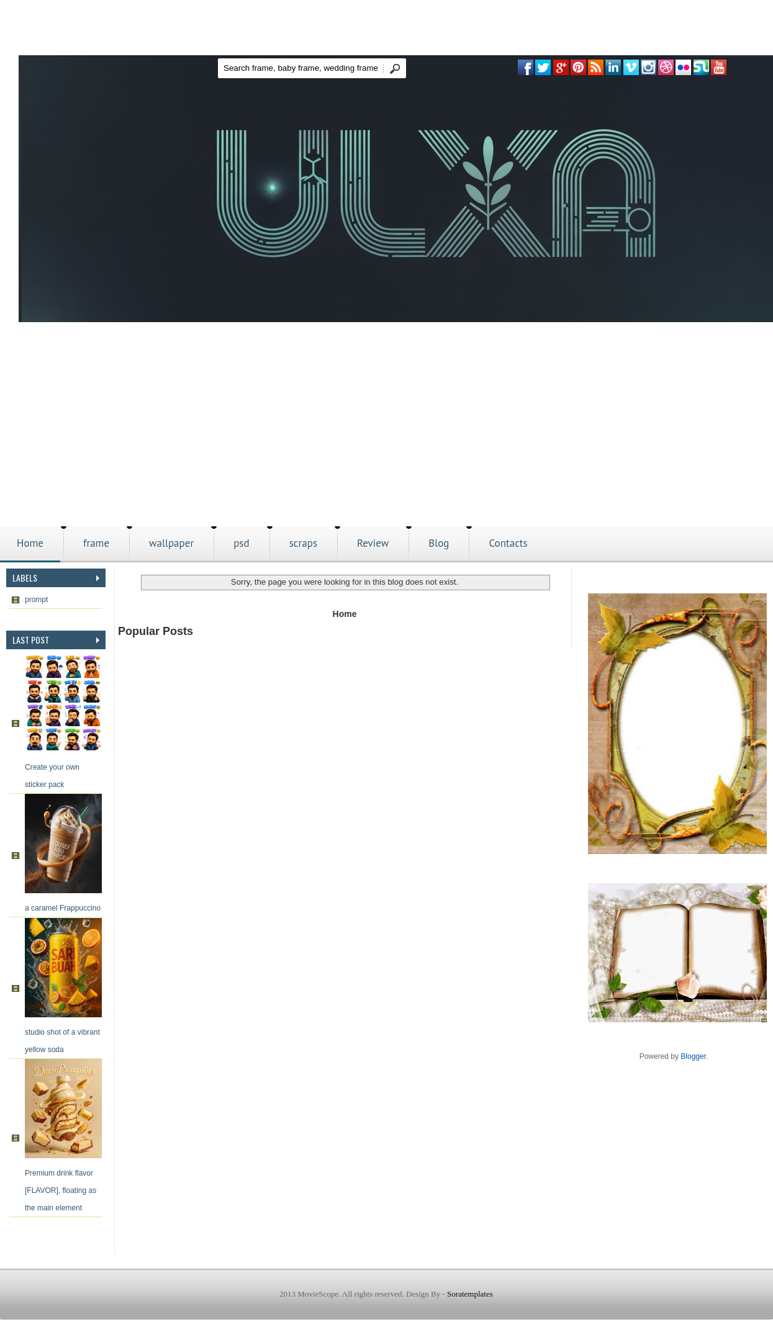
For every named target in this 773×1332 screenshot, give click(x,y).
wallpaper (171, 543)
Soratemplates (470, 1293)
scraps (303, 543)
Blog (438, 543)
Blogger (693, 1056)
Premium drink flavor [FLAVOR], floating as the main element (60, 1190)
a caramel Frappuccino (63, 908)
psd (241, 543)
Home (30, 543)
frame (96, 543)
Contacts (508, 543)
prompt (36, 599)
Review (373, 543)
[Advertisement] (386, 433)
